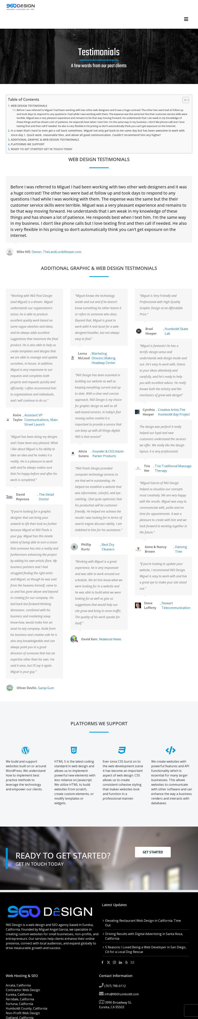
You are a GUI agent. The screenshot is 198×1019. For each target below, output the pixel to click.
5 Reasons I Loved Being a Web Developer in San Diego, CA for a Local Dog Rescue (145, 949)
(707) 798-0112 (115, 986)
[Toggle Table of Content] (183, 100)
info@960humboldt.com (121, 994)
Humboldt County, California (26, 1008)
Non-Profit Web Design (23, 1013)
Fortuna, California (19, 1004)
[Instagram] (114, 962)
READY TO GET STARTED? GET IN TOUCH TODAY (41, 149)
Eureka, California (19, 994)
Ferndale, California (20, 999)
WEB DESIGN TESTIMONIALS (29, 105)
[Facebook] (102, 962)
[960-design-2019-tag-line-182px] (21, 5)
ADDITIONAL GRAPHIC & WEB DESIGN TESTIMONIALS (45, 139)
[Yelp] (126, 962)
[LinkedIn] (120, 962)
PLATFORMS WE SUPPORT (27, 144)
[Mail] (132, 962)
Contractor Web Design (23, 990)
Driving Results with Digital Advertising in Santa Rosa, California (144, 936)
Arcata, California (18, 985)
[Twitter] (108, 962)
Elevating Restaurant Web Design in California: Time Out (143, 922)
